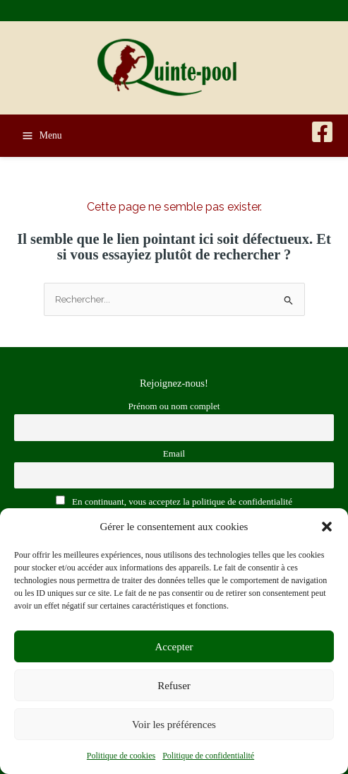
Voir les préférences (174, 724)
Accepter (174, 646)
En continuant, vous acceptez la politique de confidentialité (174, 501)
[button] (327, 527)
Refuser (174, 685)
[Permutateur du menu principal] (42, 135)
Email (174, 453)
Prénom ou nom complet (174, 406)
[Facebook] (322, 131)
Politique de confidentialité (208, 756)
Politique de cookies (121, 756)
